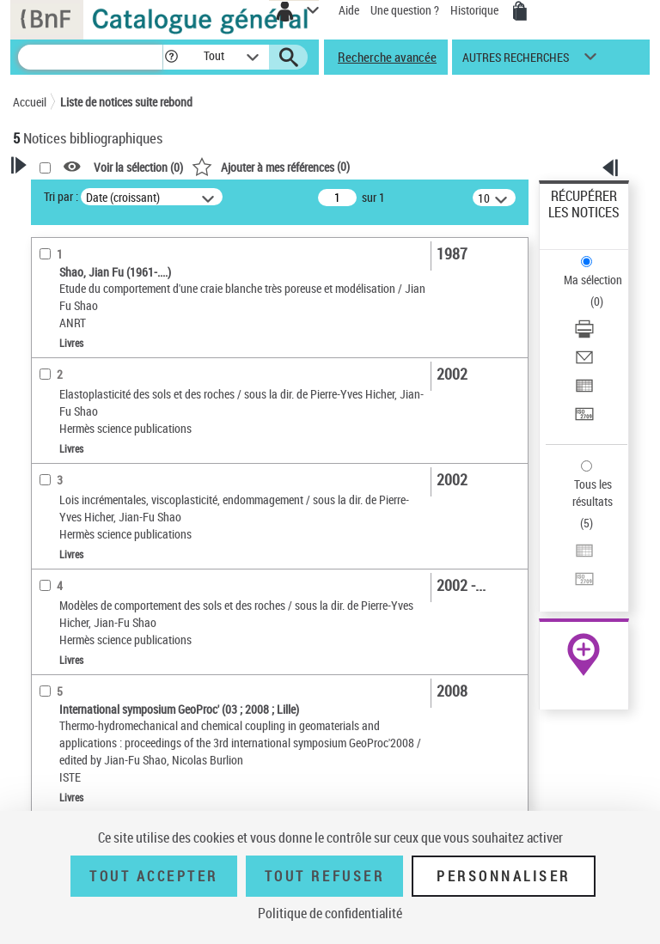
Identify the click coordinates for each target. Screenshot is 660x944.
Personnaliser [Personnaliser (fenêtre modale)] (504, 876)
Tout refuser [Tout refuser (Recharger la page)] (324, 876)
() (271, 166)
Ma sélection (593, 279)
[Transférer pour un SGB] (584, 419)
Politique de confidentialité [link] (330, 913)
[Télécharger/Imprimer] (584, 334)
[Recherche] (90, 57)
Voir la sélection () (138, 167)
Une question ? (404, 10)
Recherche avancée (387, 56)
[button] (171, 57)
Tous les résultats (592, 492)
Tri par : (61, 196)
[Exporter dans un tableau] (584, 391)
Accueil (29, 102)
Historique (475, 10)
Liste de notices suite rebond (126, 102)
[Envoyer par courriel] (584, 363)
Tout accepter (153, 876)
